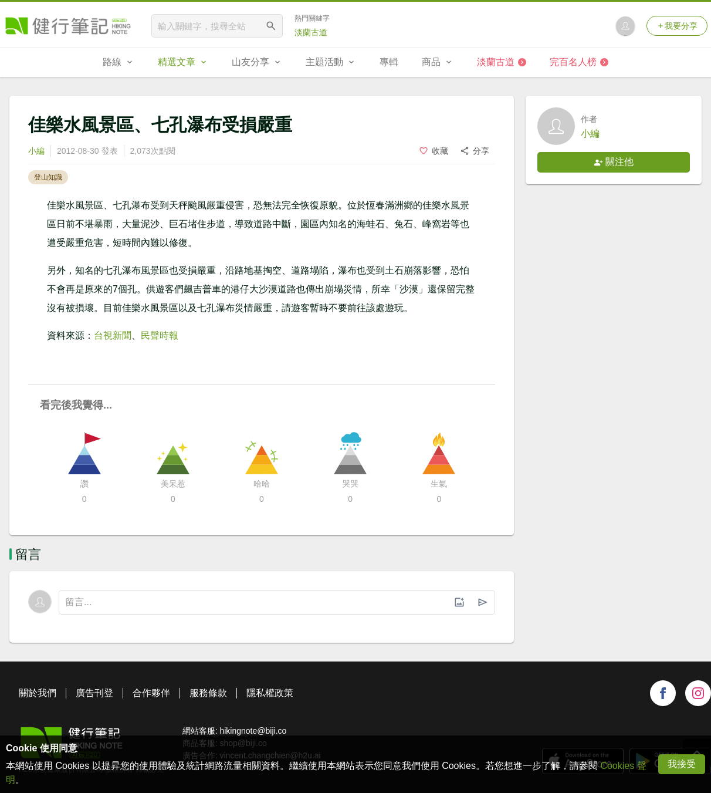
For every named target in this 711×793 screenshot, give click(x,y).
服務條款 (208, 693)
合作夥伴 (151, 693)
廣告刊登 (94, 693)
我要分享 (677, 26)
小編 (36, 151)
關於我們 (37, 693)
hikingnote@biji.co (252, 730)
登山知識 (48, 177)
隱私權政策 (269, 693)
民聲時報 (159, 335)
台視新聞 (112, 335)
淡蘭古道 (310, 32)
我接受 (682, 764)
